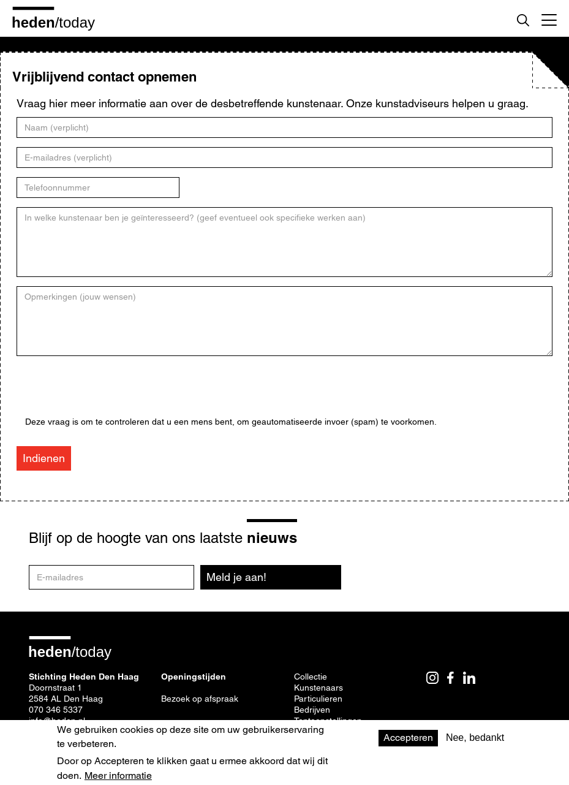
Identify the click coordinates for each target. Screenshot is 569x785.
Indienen (44, 458)
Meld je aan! (236, 577)
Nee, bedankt (475, 737)
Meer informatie (118, 775)
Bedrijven (312, 710)
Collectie (310, 676)
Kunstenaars (318, 687)
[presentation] (118, 393)
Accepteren (408, 737)
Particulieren (318, 698)
